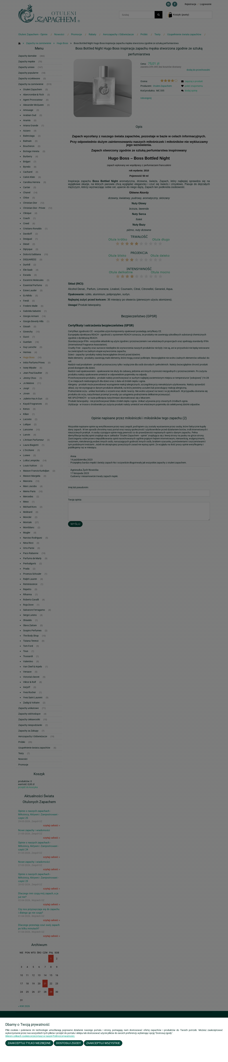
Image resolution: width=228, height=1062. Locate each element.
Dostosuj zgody (68, 1043)
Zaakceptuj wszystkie (103, 1043)
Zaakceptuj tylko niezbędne (29, 1043)
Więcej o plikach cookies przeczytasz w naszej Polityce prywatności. (40, 1036)
